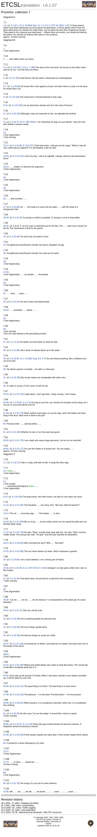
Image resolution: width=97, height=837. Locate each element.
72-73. (6, 762)
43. (4, 627)
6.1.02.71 (17, 610)
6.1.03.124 (14, 97)
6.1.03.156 (15, 114)
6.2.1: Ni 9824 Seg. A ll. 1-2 (31, 25)
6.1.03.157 (28, 145)
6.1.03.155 (17, 105)
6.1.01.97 (17, 724)
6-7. (5, 86)
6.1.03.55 (17, 402)
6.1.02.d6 (14, 207)
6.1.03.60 (14, 560)
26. (4, 199)
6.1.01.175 (18, 413)
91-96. (6, 792)
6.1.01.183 (18, 522)
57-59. (6, 413)
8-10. (5, 497)
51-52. (6, 665)
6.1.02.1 (14, 25)
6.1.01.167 (18, 156)
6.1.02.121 (18, 686)
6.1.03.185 (15, 377)
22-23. (6, 551)
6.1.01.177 (18, 449)
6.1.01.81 (17, 218)
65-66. (6, 724)
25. (4, 188)
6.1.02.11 (15, 462)
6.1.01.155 (18, 644)
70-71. (6, 751)
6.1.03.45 (14, 358)
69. (4, 743)
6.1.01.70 (14, 783)
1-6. (5, 25)
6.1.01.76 (13, 78)
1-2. (5, 462)
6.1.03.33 (14, 713)
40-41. (6, 610)
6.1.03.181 (15, 627)
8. (4, 97)
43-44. (6, 310)
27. (4, 207)
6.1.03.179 (18, 532)
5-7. (5, 481)
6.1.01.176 (18, 440)
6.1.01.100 (15, 432)
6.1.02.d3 (14, 236)
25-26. (6, 568)
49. (4, 358)
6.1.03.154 (16, 67)
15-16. (6, 522)
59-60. (6, 703)
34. (4, 245)
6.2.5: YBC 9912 (27, 122)
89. (4, 773)
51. (4, 377)
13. (4, 132)
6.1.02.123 (18, 694)
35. (4, 253)
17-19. (6, 532)
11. (4, 114)
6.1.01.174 (18, 394)
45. (4, 318)
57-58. (6, 694)
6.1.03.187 (18, 703)
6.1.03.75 (14, 122)
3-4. (5, 67)
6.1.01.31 (14, 302)
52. (4, 386)
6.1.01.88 (17, 145)
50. (4, 369)
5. (4, 78)
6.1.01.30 (14, 578)
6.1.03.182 (15, 635)
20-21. (6, 543)
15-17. (6, 145)
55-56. (6, 402)
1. (4, 48)
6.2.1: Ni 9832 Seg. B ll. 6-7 (32, 358)
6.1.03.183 (18, 735)
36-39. (6, 600)
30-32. (6, 226)
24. (4, 177)
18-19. (6, 156)
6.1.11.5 (26, 402)
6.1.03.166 (18, 551)
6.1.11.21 (14, 342)
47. (4, 342)
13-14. (6, 513)
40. (4, 283)
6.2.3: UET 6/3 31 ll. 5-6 (33, 568)
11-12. (6, 505)
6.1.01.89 (14, 350)
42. (4, 302)
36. (4, 261)
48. (4, 350)
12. (4, 122)
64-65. (6, 449)
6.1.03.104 (17, 497)
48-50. (6, 654)
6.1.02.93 (17, 568)
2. (4, 59)
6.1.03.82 (15, 86)
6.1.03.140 (18, 665)
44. (4, 635)
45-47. (6, 644)
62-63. (6, 440)
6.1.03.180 (15, 619)
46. (4, 329)
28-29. (6, 218)
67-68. (6, 735)
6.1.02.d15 (18, 543)
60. (4, 424)
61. (4, 432)
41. (4, 293)
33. (4, 236)
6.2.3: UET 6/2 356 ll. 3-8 (56, 25)
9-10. (5, 105)
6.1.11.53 (27, 724)
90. (4, 783)
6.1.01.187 (18, 505)
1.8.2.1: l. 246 (28, 67)
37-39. (6, 272)
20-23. (6, 167)
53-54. (6, 394)
